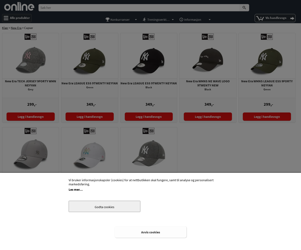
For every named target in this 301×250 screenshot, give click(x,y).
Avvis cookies (150, 232)
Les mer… (76, 189)
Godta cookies (104, 207)
